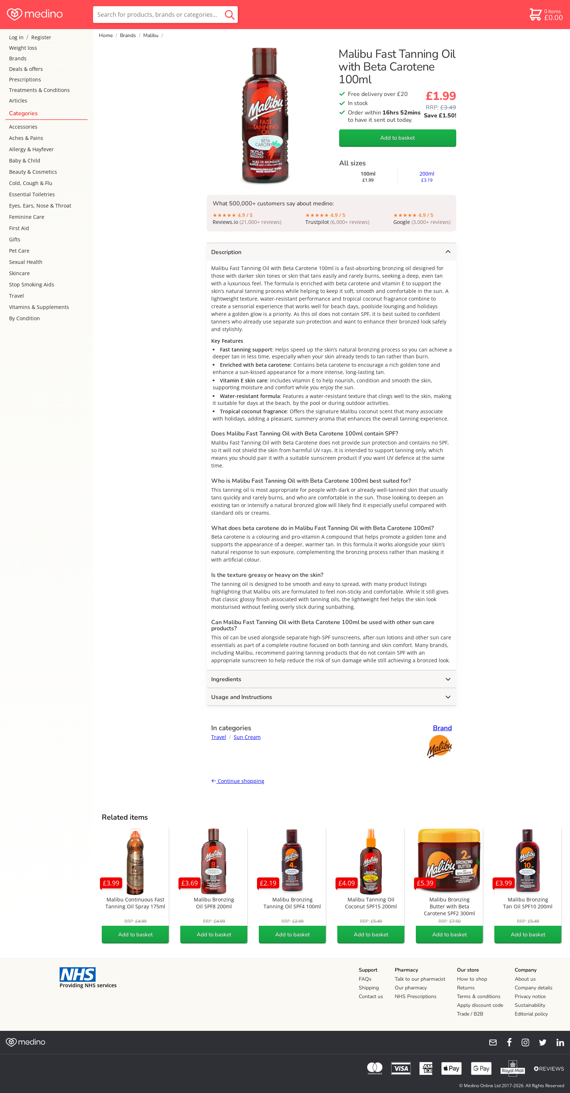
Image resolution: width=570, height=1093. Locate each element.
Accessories (23, 126)
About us (525, 979)
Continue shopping (237, 780)
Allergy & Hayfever (31, 149)
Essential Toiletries (32, 194)
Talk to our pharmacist (420, 979)
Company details (534, 987)
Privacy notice (530, 996)
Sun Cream (247, 737)
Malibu (150, 35)
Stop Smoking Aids (31, 284)
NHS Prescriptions (416, 996)
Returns (466, 987)
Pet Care (19, 250)
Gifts (14, 239)
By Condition (24, 318)
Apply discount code (480, 1005)
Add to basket (397, 137)
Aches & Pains (26, 137)
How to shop (472, 979)
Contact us (371, 996)
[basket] (545, 14)
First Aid (19, 228)
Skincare (19, 273)
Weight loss (23, 47)
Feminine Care (26, 216)
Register (41, 37)
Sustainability (530, 1005)
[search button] (229, 14)
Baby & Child (24, 160)
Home (106, 35)
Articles (18, 100)
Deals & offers (26, 68)
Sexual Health (26, 261)
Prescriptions (25, 79)
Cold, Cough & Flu (30, 183)
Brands (18, 58)
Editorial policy (531, 1013)
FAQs (365, 979)
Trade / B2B (470, 1013)
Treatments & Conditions (39, 90)
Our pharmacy (411, 987)
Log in (16, 37)
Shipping (369, 987)
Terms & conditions (479, 996)
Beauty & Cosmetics (33, 171)
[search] (165, 14)
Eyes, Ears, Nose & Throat (40, 205)
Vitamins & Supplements (39, 307)
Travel (16, 295)
